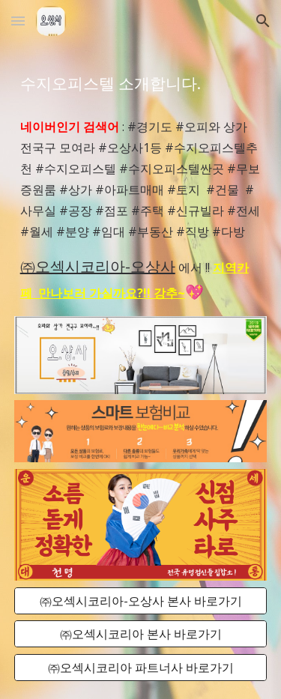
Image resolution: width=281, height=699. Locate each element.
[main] (141, 83)
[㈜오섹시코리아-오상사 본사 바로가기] (141, 601)
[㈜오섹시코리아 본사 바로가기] (141, 634)
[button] (18, 20)
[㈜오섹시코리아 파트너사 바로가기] (141, 667)
